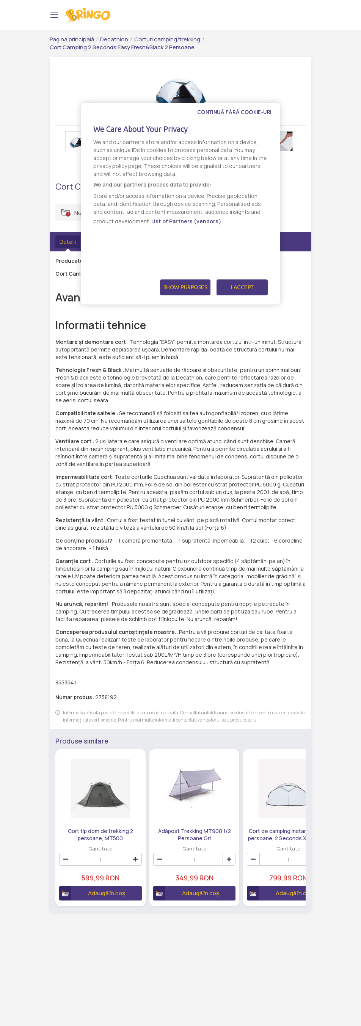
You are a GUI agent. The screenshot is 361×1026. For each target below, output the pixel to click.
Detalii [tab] (68, 242)
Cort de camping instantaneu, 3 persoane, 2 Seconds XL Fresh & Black (244, 821)
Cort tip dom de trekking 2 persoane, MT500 (91, 821)
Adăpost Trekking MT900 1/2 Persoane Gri (168, 821)
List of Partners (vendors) (186, 221)
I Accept (242, 287)
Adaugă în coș (87, 879)
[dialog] (180, 203)
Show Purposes (185, 287)
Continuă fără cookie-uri (234, 112)
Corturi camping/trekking (167, 39)
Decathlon (114, 39)
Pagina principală (72, 39)
